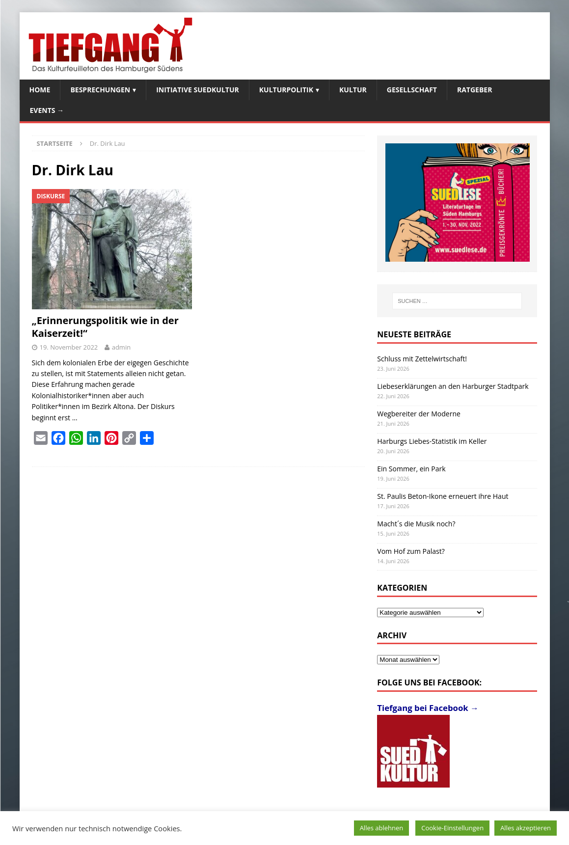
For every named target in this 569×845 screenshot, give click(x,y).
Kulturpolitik (286, 89)
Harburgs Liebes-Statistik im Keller (432, 441)
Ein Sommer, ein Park (411, 468)
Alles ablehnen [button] (382, 827)
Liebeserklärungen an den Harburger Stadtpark (452, 386)
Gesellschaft (412, 89)
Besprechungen (100, 89)
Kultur (353, 89)
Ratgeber (474, 89)
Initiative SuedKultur (197, 89)
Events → (47, 110)
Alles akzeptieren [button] (525, 827)
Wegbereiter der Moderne (419, 413)
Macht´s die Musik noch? (416, 523)
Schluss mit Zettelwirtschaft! (422, 358)
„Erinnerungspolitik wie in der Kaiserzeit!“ (105, 327)
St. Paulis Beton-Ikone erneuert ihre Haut (442, 496)
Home (40, 89)
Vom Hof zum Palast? (410, 551)
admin (121, 347)
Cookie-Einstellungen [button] (452, 827)
